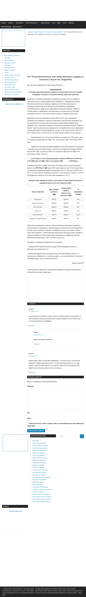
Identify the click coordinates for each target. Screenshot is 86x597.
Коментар (30, 386)
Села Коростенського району (41, 499)
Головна (3, 23)
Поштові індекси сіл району (41, 494)
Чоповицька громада (39, 475)
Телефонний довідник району (41, 477)
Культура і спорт (9, 87)
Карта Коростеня (9, 84)
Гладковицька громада (39, 448)
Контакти (71, 23)
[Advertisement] (54, 14)
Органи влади (8, 60)
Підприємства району (39, 479)
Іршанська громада (38, 453)
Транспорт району (38, 492)
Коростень (19, 23)
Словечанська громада (39, 470)
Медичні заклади (9, 70)
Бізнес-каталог (45, 23)
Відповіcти (32, 325)
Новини (10, 23)
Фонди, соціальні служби (12, 75)
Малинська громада (38, 460)
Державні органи (9, 63)
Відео (58, 23)
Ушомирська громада (39, 472)
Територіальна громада (12, 55)
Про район (35, 440)
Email (29, 418)
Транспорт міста (9, 67)
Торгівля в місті (9, 77)
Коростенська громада (39, 458)
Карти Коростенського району (41, 497)
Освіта (6, 72)
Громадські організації (11, 94)
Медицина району (38, 482)
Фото (53, 23)
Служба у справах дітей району (42, 489)
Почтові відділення (10, 82)
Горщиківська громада (39, 450)
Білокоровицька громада (40, 445)
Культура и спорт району (40, 487)
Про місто (7, 58)
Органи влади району (39, 443)
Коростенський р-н (32, 23)
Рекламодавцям (6, 26)
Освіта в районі (37, 484)
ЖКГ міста (7, 65)
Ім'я (28, 413)
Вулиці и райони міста (11, 89)
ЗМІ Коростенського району (41, 501)
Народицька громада (39, 462)
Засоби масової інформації (13, 92)
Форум (64, 23)
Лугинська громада (38, 455)
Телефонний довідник (11, 80)
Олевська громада (38, 467)
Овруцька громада (38, 465)
